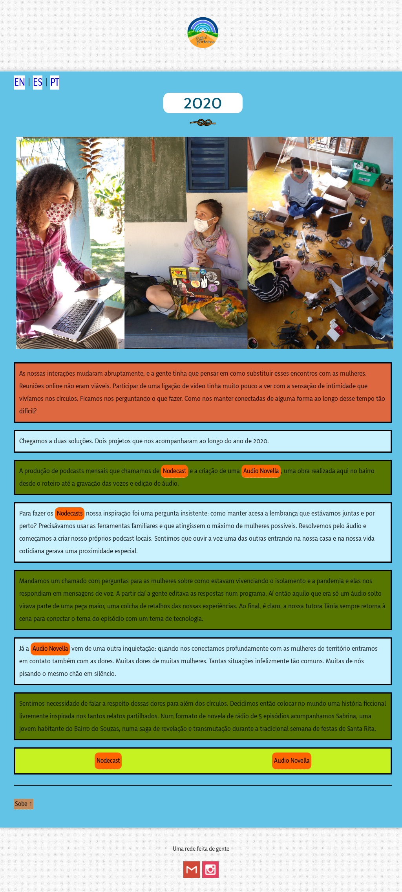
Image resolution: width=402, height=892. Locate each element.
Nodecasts (69, 513)
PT (54, 82)
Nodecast (174, 471)
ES (37, 82)
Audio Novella (261, 471)
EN (19, 82)
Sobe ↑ (24, 804)
